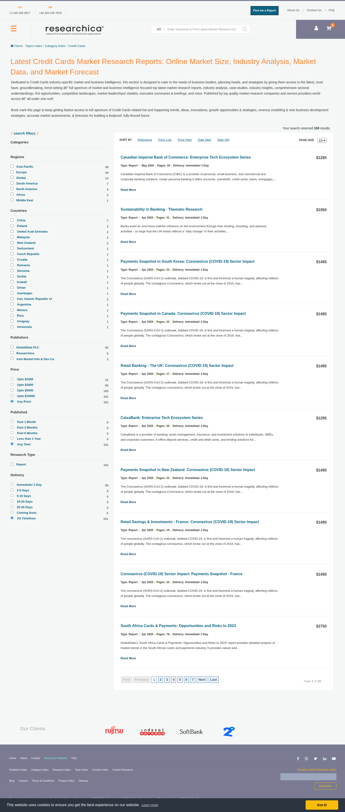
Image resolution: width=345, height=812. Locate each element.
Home (13, 758)
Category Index (40, 769)
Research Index (62, 769)
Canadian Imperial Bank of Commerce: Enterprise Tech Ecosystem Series (186, 157)
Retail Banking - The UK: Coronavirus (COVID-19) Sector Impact (177, 366)
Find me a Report (264, 10)
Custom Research (122, 769)
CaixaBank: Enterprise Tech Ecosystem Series (162, 418)
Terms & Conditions (43, 780)
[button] (13, 31)
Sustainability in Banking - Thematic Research (161, 209)
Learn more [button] (149, 805)
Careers (23, 780)
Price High (185, 140)
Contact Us (314, 10)
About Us (293, 10)
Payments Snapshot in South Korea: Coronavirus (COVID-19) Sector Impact (187, 261)
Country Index (100, 769)
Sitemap (83, 780)
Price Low (165, 140)
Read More (128, 189)
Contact (36, 758)
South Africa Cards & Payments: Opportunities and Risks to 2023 (178, 626)
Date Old (223, 140)
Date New (204, 140)
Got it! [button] (322, 805)
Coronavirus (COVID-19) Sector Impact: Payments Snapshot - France (181, 574)
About (24, 758)
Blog (12, 780)
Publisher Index (18, 769)
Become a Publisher (56, 758)
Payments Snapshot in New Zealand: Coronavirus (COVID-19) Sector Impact (188, 470)
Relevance (145, 140)
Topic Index (82, 769)
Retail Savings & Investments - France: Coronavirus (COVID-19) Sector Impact (190, 522)
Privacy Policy (67, 780)
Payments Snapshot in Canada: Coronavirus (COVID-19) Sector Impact (183, 314)
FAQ (332, 10)
